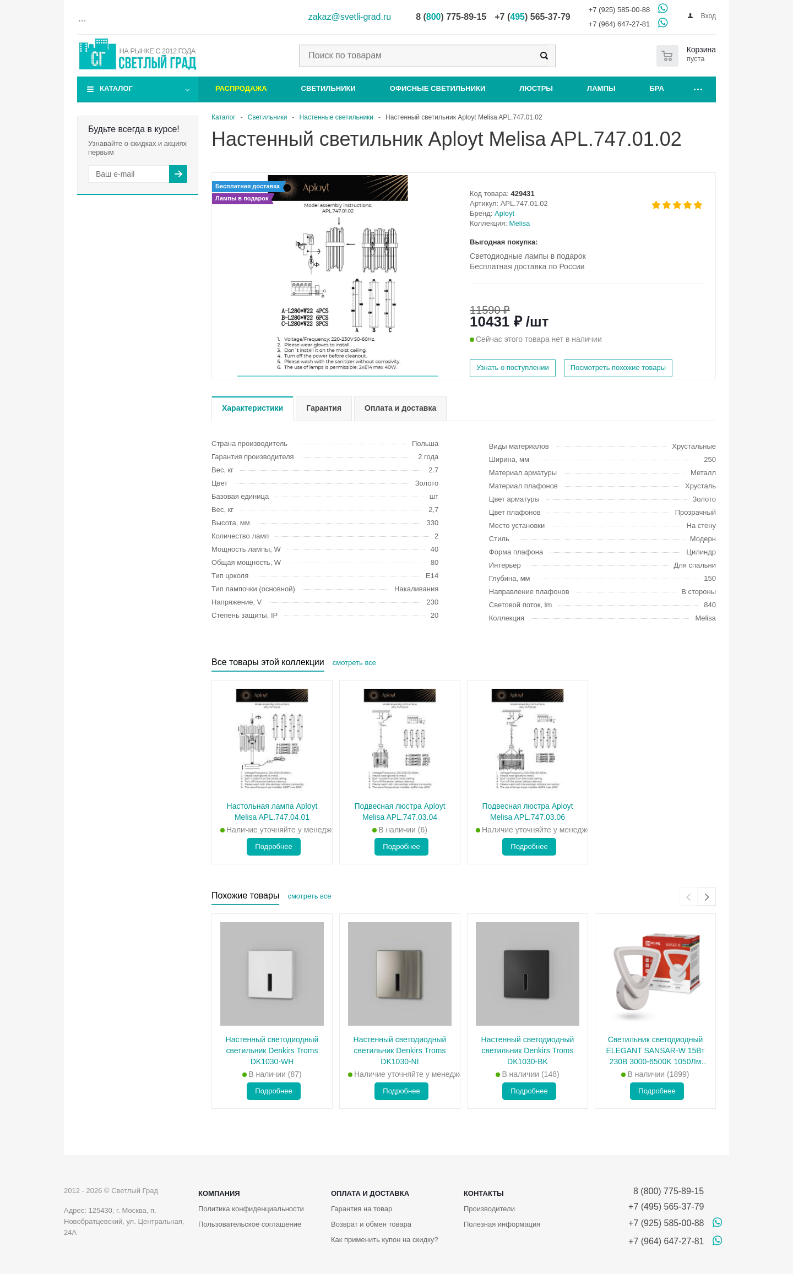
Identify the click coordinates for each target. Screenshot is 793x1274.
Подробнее (273, 846)
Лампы (601, 88)
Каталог (116, 88)
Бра (657, 88)
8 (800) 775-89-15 (666, 1191)
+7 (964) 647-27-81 (619, 24)
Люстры (536, 88)
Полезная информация (502, 1224)
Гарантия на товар (361, 1209)
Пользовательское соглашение (249, 1224)
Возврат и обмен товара (371, 1224)
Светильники (328, 88)
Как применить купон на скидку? (384, 1239)
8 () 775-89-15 (451, 16)
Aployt (504, 213)
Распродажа (241, 88)
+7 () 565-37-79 (532, 16)
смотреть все (354, 662)
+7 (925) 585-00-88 (619, 10)
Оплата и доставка (370, 1193)
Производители (489, 1209)
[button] (338, 376)
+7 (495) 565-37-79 (666, 1206)
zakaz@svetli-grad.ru (350, 16)
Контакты (484, 1193)
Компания (219, 1193)
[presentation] (689, 897)
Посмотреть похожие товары (618, 367)
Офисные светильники (438, 88)
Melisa (519, 223)
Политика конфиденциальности (251, 1209)
